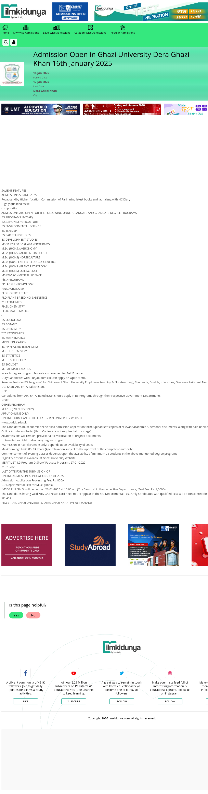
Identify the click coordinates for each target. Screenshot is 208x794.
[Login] (13, 42)
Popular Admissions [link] (122, 29)
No (33, 615)
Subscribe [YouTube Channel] (73, 701)
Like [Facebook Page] (25, 701)
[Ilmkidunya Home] (23, 11)
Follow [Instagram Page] (170, 701)
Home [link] (5, 29)
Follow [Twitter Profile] (122, 701)
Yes (16, 615)
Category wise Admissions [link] (90, 29)
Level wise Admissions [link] (56, 29)
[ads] (26, 545)
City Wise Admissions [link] (26, 29)
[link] (70, 11)
